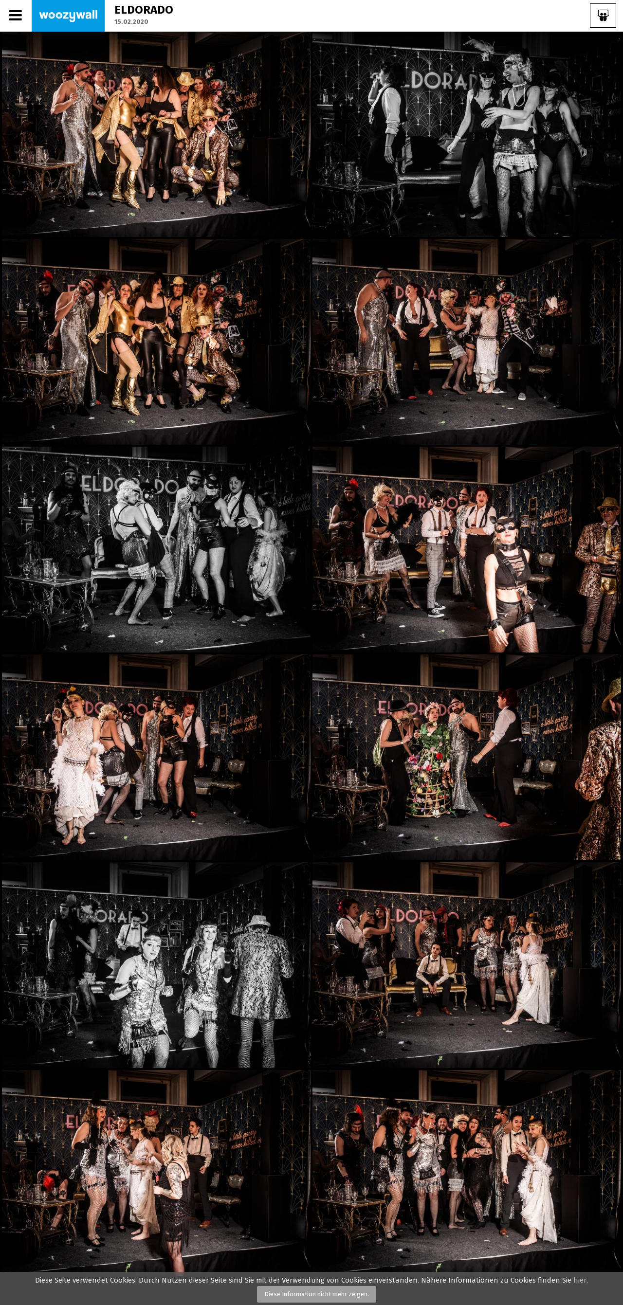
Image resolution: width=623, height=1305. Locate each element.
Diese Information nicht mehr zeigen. (316, 1294)
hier (579, 1280)
